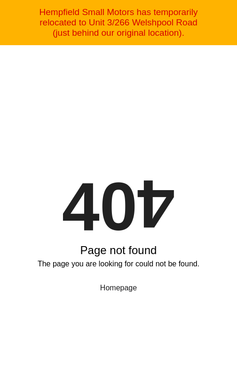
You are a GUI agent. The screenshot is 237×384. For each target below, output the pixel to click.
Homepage (118, 288)
